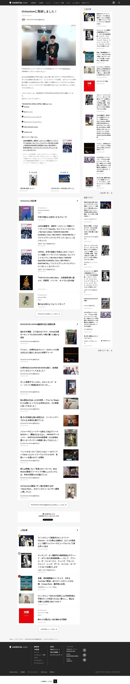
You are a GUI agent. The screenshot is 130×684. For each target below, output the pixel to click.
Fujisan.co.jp (28, 132)
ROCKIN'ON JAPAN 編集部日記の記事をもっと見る (48, 505)
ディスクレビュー (39, 663)
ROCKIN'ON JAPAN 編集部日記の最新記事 (37, 324)
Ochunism (66, 69)
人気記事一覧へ (105, 193)
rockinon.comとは (13, 672)
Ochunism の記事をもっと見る (48, 314)
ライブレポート (38, 660)
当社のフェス (85, 3)
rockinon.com (18, 3)
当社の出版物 (54, 652)
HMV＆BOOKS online (31, 127)
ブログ (68, 3)
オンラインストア (55, 655)
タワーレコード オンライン (33, 122)
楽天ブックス (28, 112)
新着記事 (33, 3)
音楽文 (52, 647)
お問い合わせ (44, 672)
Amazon (26, 107)
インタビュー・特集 (58, 3)
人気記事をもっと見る (47, 629)
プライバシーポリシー (32, 672)
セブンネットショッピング (32, 117)
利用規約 (23, 672)
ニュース (48, 3)
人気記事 (41, 3)
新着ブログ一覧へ (104, 350)
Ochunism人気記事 (28, 200)
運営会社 (52, 672)
